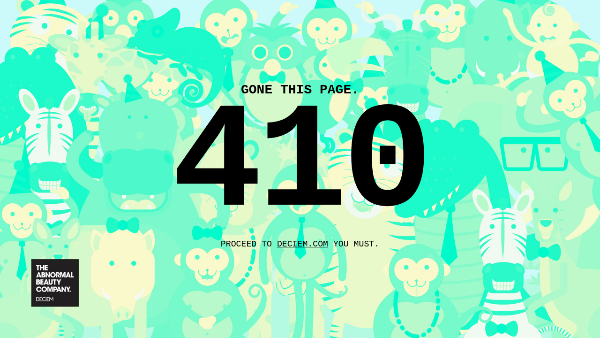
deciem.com (302, 245)
